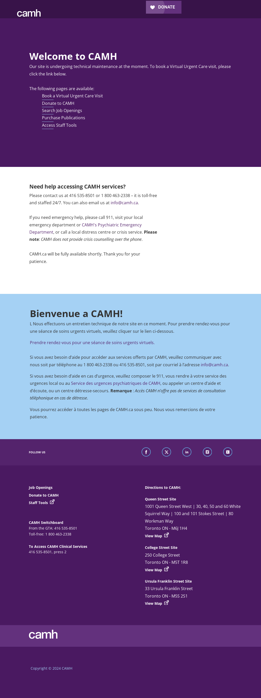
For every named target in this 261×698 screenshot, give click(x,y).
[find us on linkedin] (187, 452)
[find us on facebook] (146, 452)
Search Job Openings (62, 110)
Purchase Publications (63, 118)
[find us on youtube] (227, 452)
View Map (157, 535)
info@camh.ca (124, 203)
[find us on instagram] (207, 452)
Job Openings (41, 487)
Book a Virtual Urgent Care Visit (72, 96)
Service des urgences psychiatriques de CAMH (115, 383)
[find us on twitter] (166, 452)
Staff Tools (42, 502)
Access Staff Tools (59, 125)
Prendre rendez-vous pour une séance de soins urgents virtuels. (92, 342)
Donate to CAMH (58, 103)
